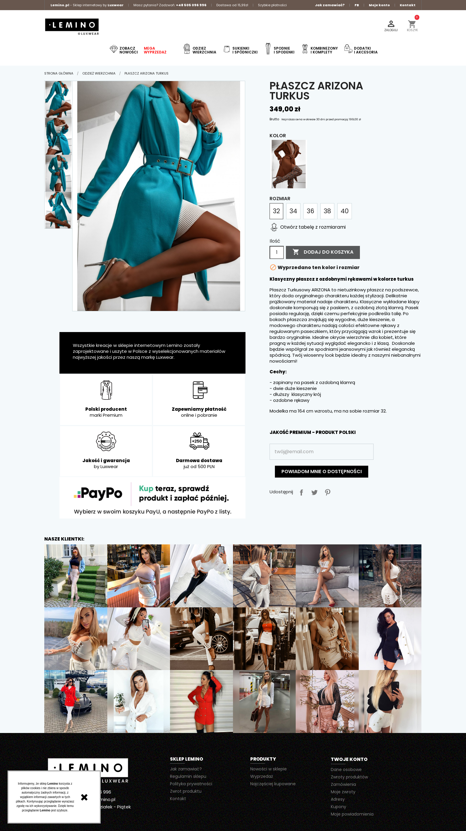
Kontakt (407, 5)
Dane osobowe (346, 769)
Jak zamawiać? (330, 5)
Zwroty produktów (349, 777)
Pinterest (326, 491)
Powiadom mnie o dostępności (321, 471)
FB (357, 5)
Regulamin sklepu (188, 776)
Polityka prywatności (191, 784)
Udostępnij (300, 491)
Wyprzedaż (261, 776)
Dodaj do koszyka (322, 252)
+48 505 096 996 (191, 5)
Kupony (338, 807)
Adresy (338, 799)
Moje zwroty (343, 792)
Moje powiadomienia (352, 814)
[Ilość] (277, 252)
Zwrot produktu (185, 791)
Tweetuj (313, 491)
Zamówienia (343, 784)
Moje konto (379, 5)
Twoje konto (349, 759)
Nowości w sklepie (268, 769)
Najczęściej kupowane (273, 784)
